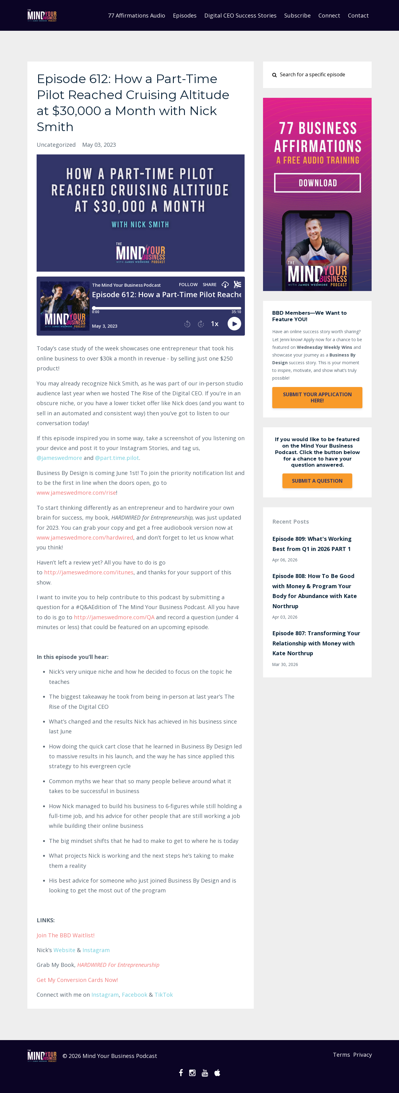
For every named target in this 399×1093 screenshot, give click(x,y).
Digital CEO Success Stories (240, 15)
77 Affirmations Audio (136, 15)
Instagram (96, 950)
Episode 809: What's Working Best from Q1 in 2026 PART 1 (312, 543)
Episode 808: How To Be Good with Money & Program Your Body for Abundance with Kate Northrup (314, 590)
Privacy (362, 1055)
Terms (336, 1055)
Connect (329, 15)
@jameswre (59, 457)
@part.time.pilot (117, 457)
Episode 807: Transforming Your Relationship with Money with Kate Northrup (316, 643)
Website (64, 950)
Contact (358, 15)
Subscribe (297, 15)
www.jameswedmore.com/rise (76, 492)
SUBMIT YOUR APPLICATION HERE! (317, 397)
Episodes (185, 15)
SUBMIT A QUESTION (317, 480)
